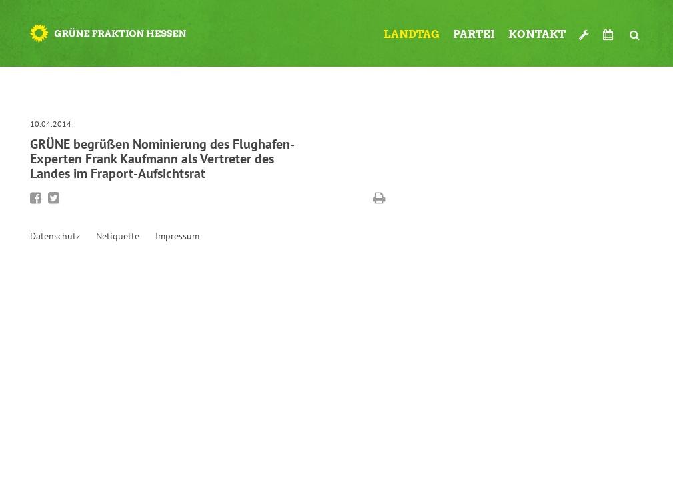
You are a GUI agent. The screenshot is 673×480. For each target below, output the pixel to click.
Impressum (177, 236)
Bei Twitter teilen (53, 198)
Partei (474, 34)
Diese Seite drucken (379, 198)
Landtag (412, 34)
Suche (635, 29)
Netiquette (117, 236)
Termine (609, 35)
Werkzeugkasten (584, 29)
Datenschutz (55, 236)
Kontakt (537, 34)
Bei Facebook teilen (35, 198)
